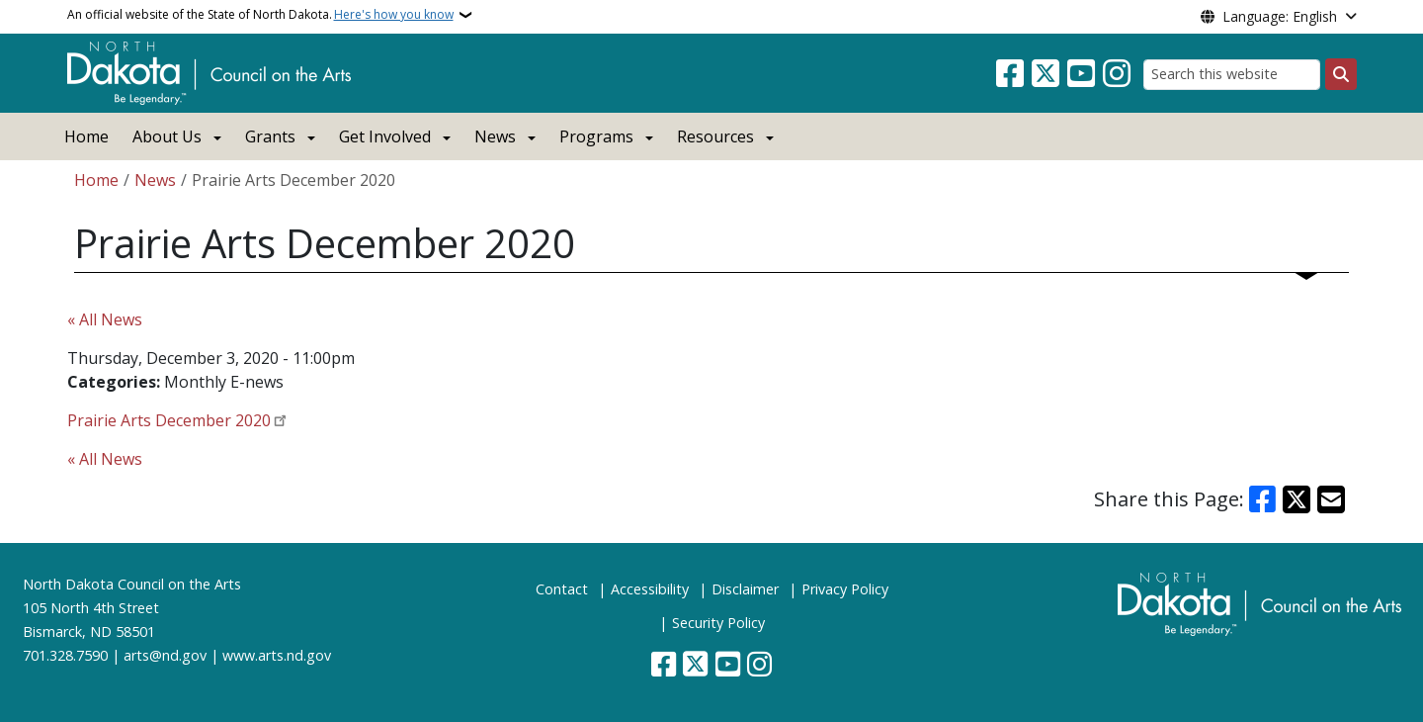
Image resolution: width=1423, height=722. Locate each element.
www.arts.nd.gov (276, 655)
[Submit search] (1341, 74)
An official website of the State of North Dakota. (260, 15)
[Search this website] (1231, 74)
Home (86, 136)
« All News (104, 319)
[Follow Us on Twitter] (1045, 74)
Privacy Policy (844, 589)
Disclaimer (745, 589)
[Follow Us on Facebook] (1010, 74)
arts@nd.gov (165, 655)
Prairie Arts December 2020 (169, 420)
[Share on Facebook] (1263, 499)
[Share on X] (1296, 499)
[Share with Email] (1331, 499)
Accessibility (650, 589)
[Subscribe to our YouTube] (1081, 74)
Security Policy (718, 622)
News (155, 180)
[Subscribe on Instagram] (1116, 74)
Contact (562, 589)
